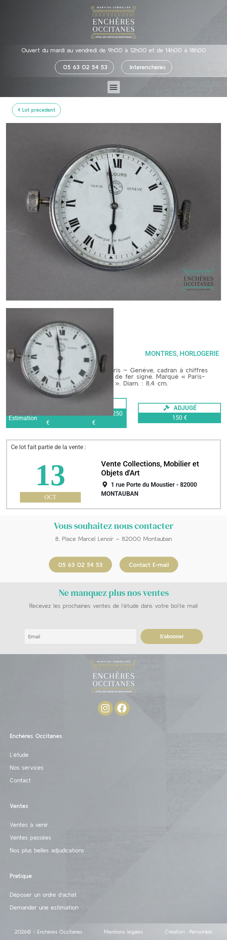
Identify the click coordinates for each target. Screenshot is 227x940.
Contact (20, 780)
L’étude (19, 754)
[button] (113, 87)
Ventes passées (30, 837)
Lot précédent (36, 110)
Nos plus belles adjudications (47, 850)
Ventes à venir (29, 824)
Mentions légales (123, 932)
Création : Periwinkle (188, 932)
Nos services (27, 767)
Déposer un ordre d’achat (43, 894)
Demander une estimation (44, 907)
